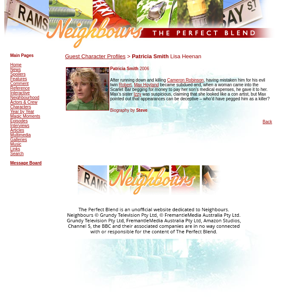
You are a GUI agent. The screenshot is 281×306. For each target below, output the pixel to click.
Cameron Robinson (185, 80)
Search (17, 153)
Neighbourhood (24, 97)
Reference (20, 88)
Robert (125, 84)
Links (15, 149)
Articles (17, 130)
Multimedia (20, 135)
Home (16, 64)
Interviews (19, 125)
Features (18, 78)
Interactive (20, 93)
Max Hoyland (146, 84)
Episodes (19, 121)
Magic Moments (25, 116)
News (15, 69)
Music (15, 144)
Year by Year (22, 111)
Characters (20, 107)
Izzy (137, 94)
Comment (19, 83)
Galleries (18, 139)
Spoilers (18, 74)
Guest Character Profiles (95, 56)
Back (267, 121)
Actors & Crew (23, 102)
